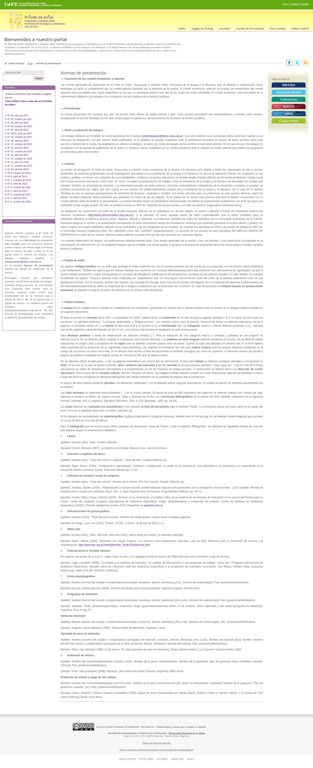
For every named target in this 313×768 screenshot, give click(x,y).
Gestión (305, 4)
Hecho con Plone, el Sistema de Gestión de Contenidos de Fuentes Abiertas (156, 750)
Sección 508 (177, 759)
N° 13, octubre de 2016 (20, 158)
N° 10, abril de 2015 (18, 169)
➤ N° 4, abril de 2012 (16, 191)
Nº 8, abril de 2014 (17, 176)
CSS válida (162, 759)
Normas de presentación (250, 28)
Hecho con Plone (127, 759)
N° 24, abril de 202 (17, 122)
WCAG (190, 759)
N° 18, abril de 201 (17, 140)
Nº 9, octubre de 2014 (19, 173)
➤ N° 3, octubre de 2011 (18, 194)
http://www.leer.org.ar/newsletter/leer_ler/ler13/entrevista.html (114, 544)
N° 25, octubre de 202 (19, 119)
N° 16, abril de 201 (17, 147)
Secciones (225, 28)
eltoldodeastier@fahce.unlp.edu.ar (162, 136)
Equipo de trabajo (202, 28)
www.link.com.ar (153, 505)
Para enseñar (277, 28)
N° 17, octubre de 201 (19, 144)
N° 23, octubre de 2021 (19, 126)
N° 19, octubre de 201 (19, 137)
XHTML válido (146, 759)
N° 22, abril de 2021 (18, 129)
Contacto (294, 4)
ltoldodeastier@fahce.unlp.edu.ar (23, 261)
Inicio (285, 4)
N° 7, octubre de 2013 (19, 180)
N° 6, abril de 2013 (17, 183)
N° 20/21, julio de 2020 (19, 133)
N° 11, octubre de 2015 (19, 165)
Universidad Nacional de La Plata (186, 733)
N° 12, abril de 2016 (18, 162)
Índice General (300, 28)
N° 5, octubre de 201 (18, 187)
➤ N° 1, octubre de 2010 (18, 201)
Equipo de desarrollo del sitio (156, 743)
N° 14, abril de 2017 (18, 155)
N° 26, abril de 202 (17, 115)
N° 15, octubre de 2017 (19, 151)
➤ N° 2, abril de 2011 (16, 198)
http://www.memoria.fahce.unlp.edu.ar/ (110, 215)
